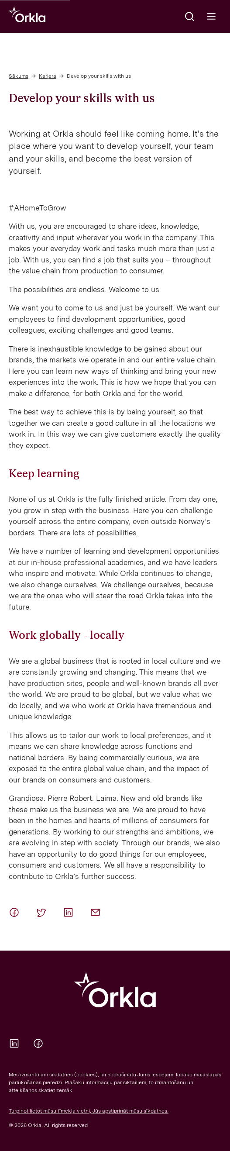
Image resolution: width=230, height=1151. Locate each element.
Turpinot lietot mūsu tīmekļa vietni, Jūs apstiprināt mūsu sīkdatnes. (88, 1111)
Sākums (18, 76)
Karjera (47, 76)
